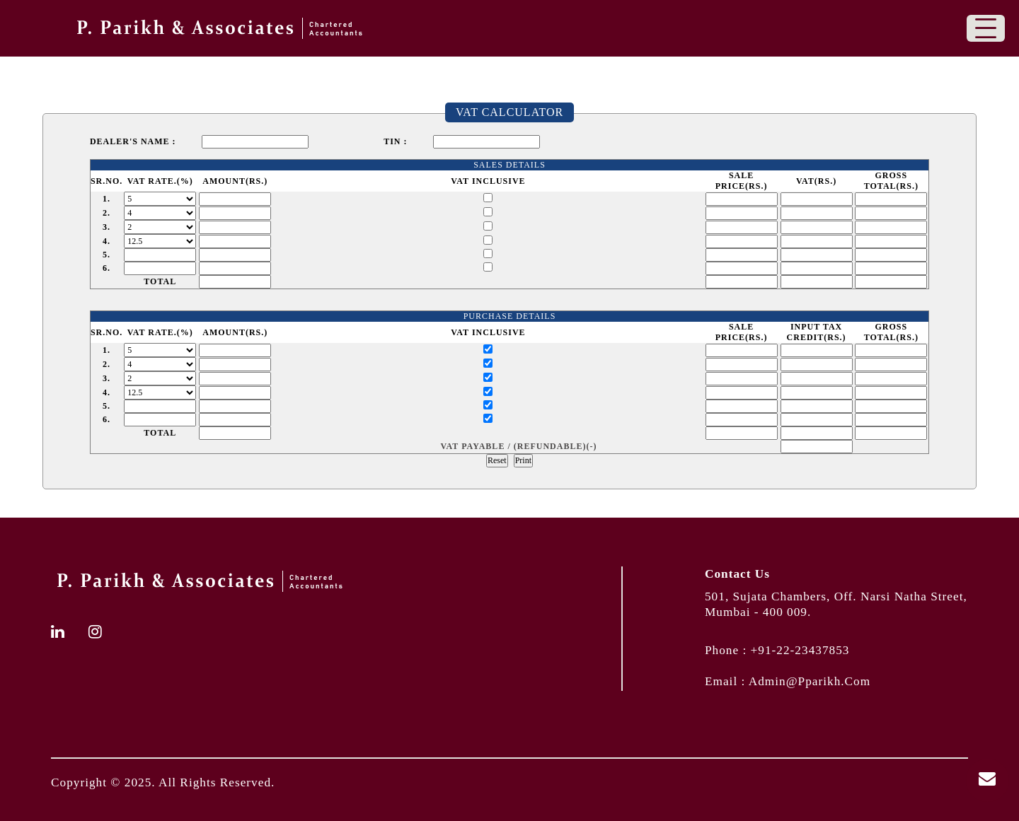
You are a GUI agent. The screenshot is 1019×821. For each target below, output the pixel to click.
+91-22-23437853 (800, 650)
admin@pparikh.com (809, 681)
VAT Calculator (509, 112)
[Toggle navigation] (986, 28)
